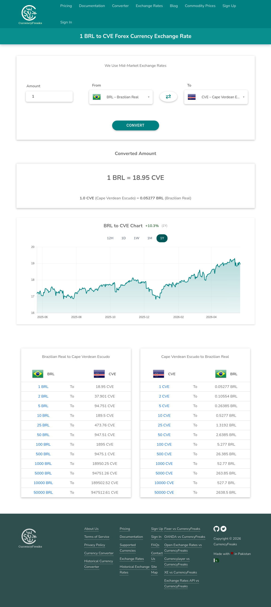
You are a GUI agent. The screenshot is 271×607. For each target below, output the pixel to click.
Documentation (92, 5)
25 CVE (164, 425)
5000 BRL (43, 473)
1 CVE (164, 386)
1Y (162, 238)
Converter (120, 5)
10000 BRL (43, 483)
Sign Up (229, 5)
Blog (174, 5)
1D (123, 238)
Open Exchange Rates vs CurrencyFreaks (183, 548)
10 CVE (164, 415)
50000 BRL (43, 492)
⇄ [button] (168, 96)
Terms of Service (96, 536)
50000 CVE (164, 492)
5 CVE (164, 406)
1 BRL (43, 386)
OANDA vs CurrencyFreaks (184, 536)
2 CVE (164, 396)
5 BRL (43, 406)
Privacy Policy (94, 545)
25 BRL (43, 425)
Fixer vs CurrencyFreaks (182, 528)
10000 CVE (164, 483)
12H (110, 238)
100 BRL (43, 444)
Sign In (66, 22)
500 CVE (164, 454)
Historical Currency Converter (98, 564)
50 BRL (43, 434)
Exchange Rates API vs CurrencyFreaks (181, 583)
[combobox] (121, 97)
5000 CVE (164, 473)
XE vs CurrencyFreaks (180, 572)
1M (149, 238)
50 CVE (164, 434)
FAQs (155, 545)
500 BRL (43, 454)
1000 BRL (43, 463)
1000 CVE (164, 463)
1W (136, 238)
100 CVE (164, 444)
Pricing (66, 5)
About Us (91, 528)
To (189, 85)
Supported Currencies (128, 548)
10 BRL (43, 415)
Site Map (154, 569)
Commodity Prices (200, 5)
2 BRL (43, 396)
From (96, 85)
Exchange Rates (149, 5)
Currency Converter (99, 553)
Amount (33, 86)
